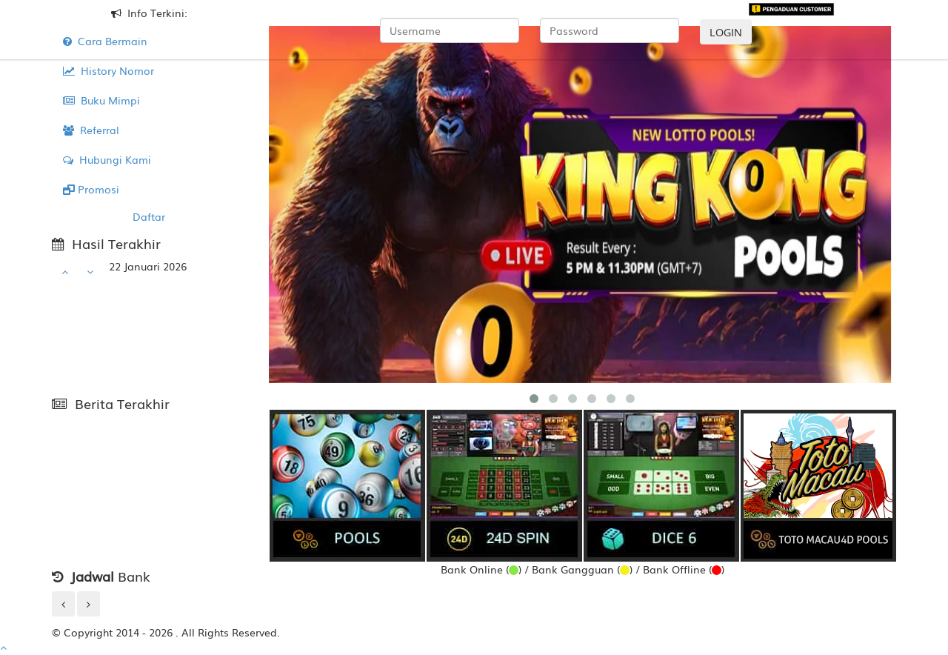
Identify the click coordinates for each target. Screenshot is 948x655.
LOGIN (726, 31)
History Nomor (108, 70)
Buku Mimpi (101, 100)
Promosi (91, 189)
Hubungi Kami (107, 159)
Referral (91, 129)
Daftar (149, 216)
